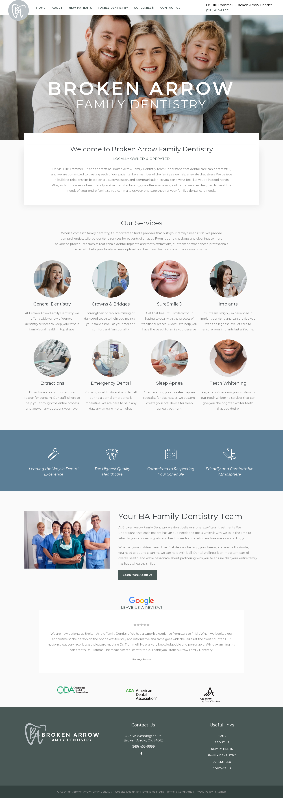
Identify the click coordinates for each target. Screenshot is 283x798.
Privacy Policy (204, 791)
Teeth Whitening (228, 383)
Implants (228, 304)
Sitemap (220, 791)
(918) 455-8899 (217, 10)
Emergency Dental (111, 383)
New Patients (222, 748)
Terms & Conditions (179, 791)
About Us (222, 742)
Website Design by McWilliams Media (139, 791)
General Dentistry (52, 304)
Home (221, 735)
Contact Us (222, 768)
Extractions (52, 383)
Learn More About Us (137, 575)
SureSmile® (169, 304)
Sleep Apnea (169, 383)
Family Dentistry (222, 755)
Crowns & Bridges (111, 304)
